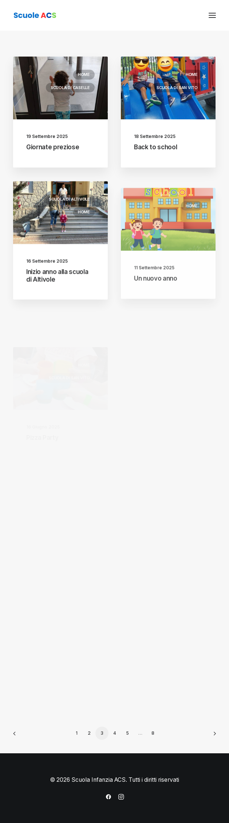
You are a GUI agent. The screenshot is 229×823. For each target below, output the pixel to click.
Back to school (155, 147)
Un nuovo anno (155, 297)
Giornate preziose (52, 147)
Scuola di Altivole (69, 204)
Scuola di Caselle (70, 87)
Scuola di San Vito (177, 88)
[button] (212, 15)
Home (84, 74)
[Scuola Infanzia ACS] (56, 15)
